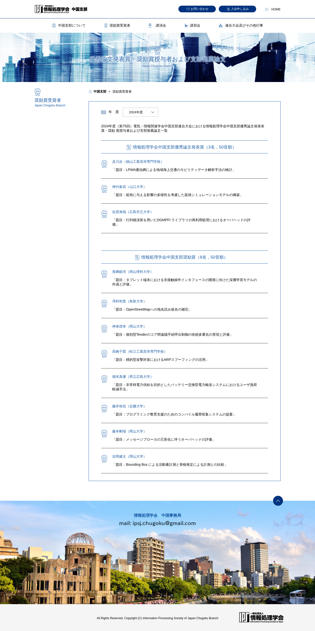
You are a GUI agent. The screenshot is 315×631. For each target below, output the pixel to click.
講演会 (161, 25)
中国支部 (100, 91)
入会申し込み (240, 9)
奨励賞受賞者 (120, 25)
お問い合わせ (199, 9)
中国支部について (72, 25)
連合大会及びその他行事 (244, 25)
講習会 (195, 25)
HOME (276, 9)
